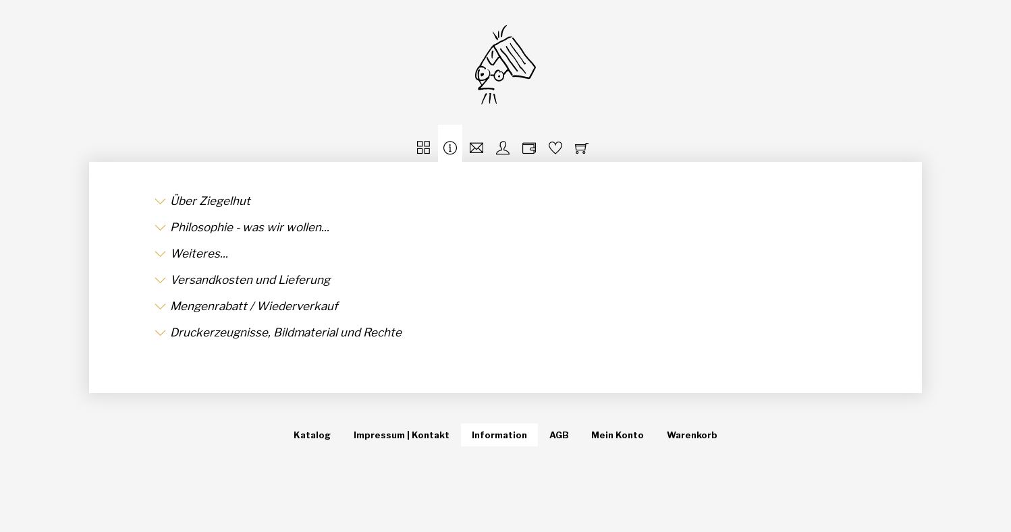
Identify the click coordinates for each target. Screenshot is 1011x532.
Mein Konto (617, 435)
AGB (559, 435)
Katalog (312, 435)
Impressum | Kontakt (401, 435)
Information (499, 435)
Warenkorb (692, 435)
